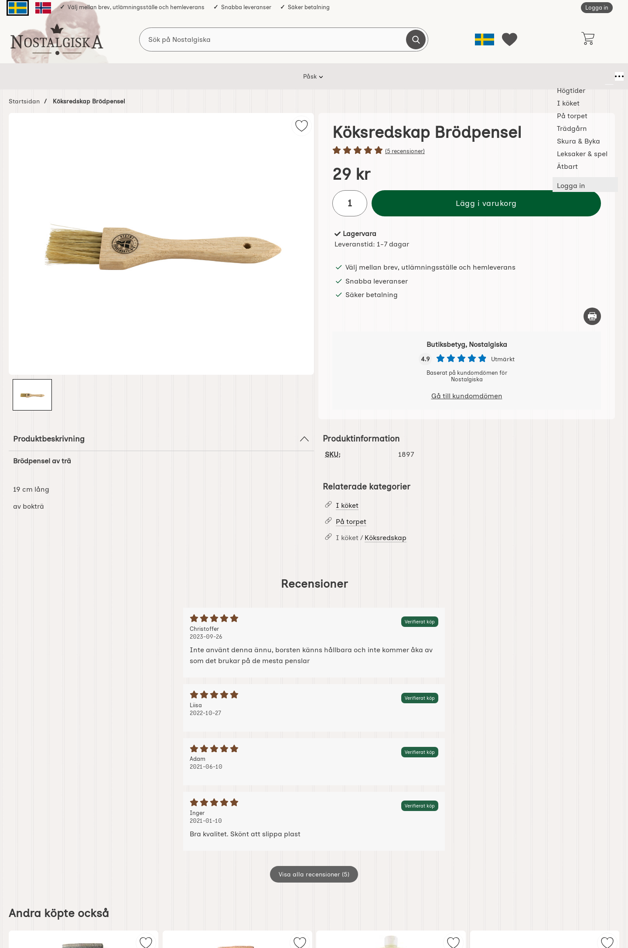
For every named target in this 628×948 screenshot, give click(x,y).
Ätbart (456, 76)
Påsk (134, 76)
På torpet (252, 76)
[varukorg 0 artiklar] (588, 39)
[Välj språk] (484, 39)
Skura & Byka (348, 76)
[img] (301, 125)
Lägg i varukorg (486, 203)
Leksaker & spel (407, 76)
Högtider (171, 76)
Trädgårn (297, 76)
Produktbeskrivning (161, 439)
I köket (212, 76)
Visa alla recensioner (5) (314, 874)
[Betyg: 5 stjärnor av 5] (466, 151)
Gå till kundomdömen (466, 396)
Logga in (596, 7)
